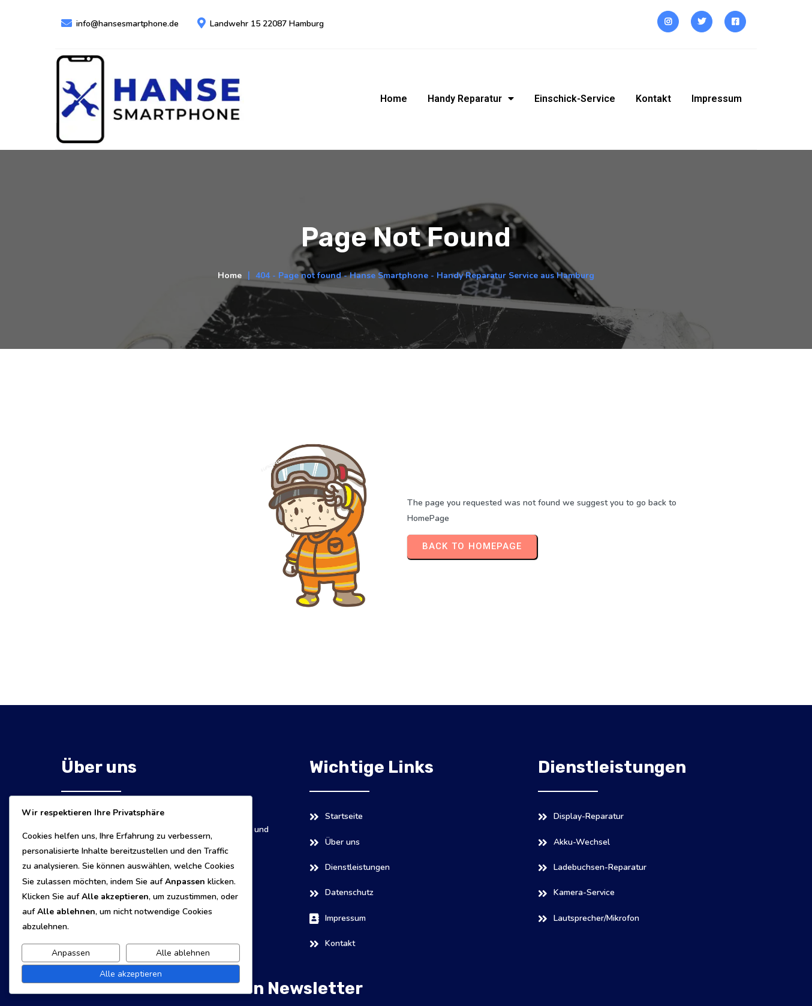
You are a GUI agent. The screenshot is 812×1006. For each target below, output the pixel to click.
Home (230, 255)
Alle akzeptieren (131, 974)
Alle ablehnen (183, 953)
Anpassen (71, 953)
